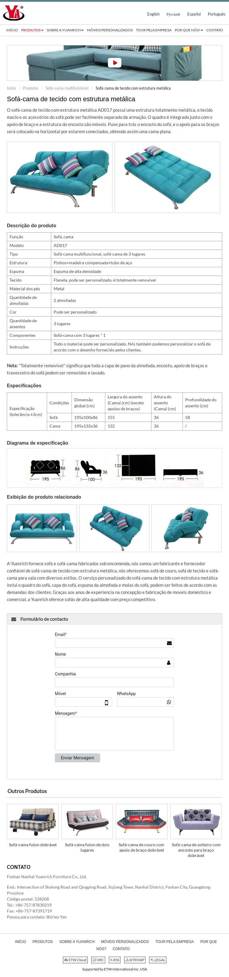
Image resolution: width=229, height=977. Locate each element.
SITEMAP (134, 960)
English (153, 14)
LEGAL (157, 960)
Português (216, 14)
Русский (173, 14)
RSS (114, 960)
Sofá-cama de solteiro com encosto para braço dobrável (196, 850)
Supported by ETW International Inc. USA (114, 969)
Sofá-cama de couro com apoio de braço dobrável (141, 847)
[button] (32, 30)
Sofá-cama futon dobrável (33, 844)
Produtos (30, 88)
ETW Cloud (75, 960)
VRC (98, 960)
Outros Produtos (27, 791)
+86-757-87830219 (33, 904)
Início (11, 88)
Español (194, 14)
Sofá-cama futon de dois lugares (87, 847)
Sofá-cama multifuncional (67, 88)
